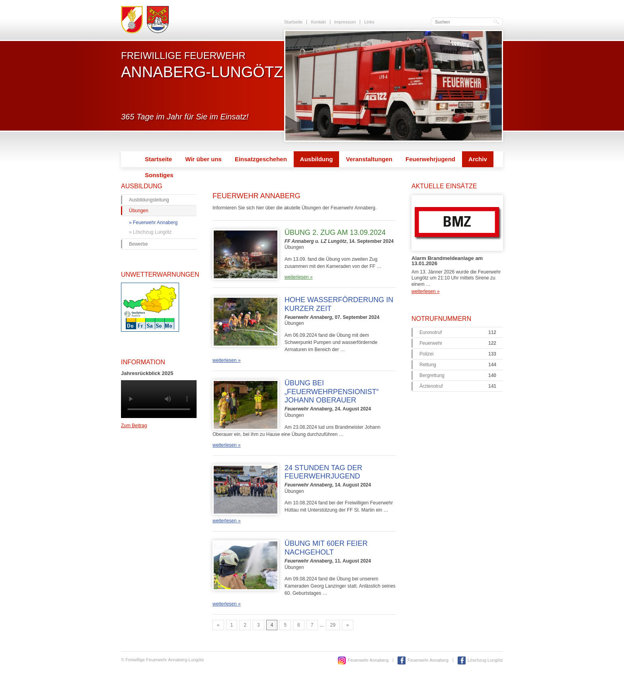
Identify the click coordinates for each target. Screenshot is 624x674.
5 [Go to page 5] (285, 625)
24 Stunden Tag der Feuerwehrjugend (323, 472)
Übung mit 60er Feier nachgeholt (326, 547)
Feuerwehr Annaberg (155, 222)
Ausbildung (316, 159)
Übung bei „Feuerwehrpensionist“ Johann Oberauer (332, 391)
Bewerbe (138, 244)
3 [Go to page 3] (258, 625)
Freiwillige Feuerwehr (202, 65)
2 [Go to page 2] (245, 625)
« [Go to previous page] (218, 625)
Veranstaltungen (369, 159)
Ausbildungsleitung (149, 200)
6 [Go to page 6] (298, 625)
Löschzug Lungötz (152, 232)
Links (369, 22)
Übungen (138, 210)
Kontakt (318, 22)
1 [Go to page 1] (231, 625)
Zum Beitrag (134, 425)
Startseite (293, 22)
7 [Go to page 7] (312, 625)
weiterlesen (299, 277)
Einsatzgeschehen (261, 159)
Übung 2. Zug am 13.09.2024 (335, 232)
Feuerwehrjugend (430, 159)
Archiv (477, 159)
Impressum (345, 22)
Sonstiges (159, 175)
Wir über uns (203, 159)
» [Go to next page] (347, 625)
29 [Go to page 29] (332, 625)
